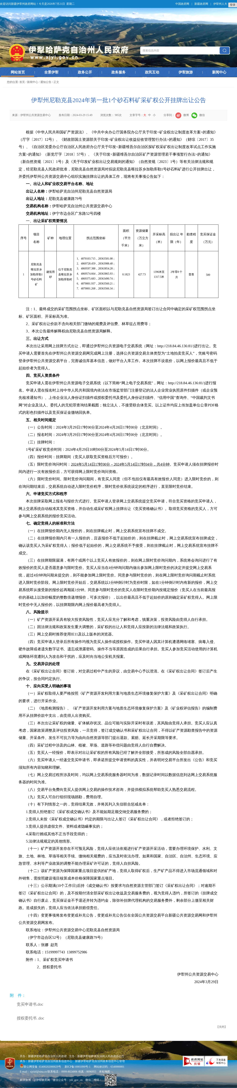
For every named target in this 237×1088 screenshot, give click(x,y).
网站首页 (18, 72)
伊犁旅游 (186, 72)
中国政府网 (182, 3)
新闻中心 (219, 72)
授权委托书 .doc (30, 1018)
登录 (232, 4)
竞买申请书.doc (30, 1004)
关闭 (221, 1026)
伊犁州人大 (220, 3)
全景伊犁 (51, 72)
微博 (182, 115)
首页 (22, 82)
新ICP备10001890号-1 (77, 1066)
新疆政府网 (201, 3)
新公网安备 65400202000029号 (41, 1066)
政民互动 (152, 72)
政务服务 (118, 72)
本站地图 (104, 1071)
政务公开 (85, 72)
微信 (198, 115)
